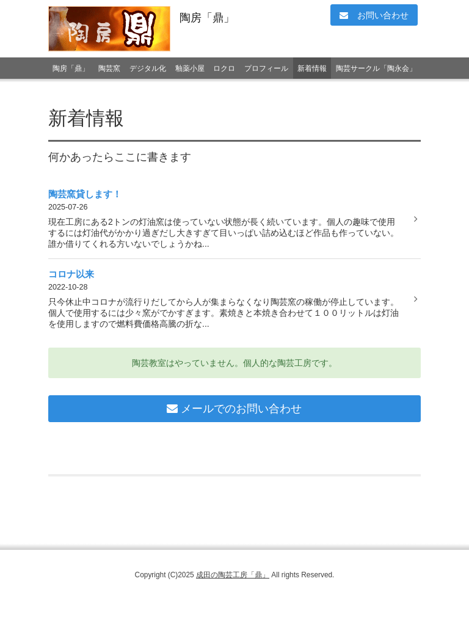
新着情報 (312, 68)
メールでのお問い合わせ (234, 409)
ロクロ (224, 68)
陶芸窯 (109, 68)
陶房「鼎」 (207, 18)
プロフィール (266, 68)
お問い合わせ (374, 15)
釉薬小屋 (190, 68)
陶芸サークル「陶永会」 (376, 68)
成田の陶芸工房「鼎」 (232, 575)
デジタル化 (147, 68)
